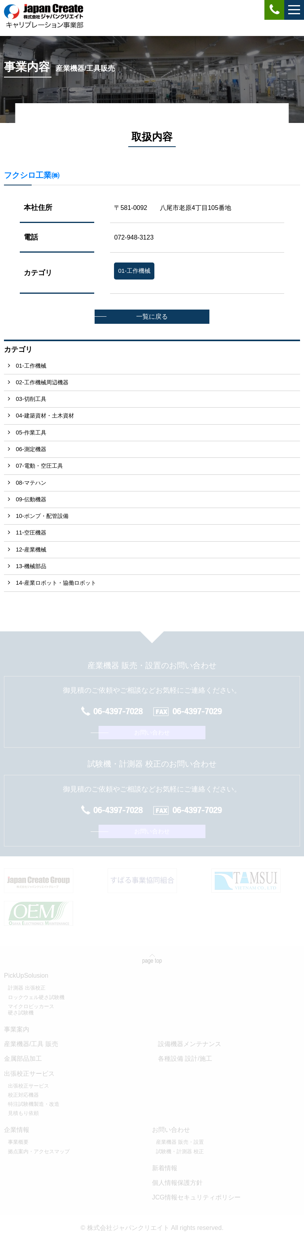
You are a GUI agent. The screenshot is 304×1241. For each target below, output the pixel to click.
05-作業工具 (31, 432)
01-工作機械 (31, 366)
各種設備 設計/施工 (185, 1058)
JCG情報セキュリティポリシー (196, 1197)
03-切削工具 (31, 399)
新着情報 (164, 1168)
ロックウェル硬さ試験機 (36, 997)
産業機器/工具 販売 (31, 1044)
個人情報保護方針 (177, 1182)
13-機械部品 (31, 566)
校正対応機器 (23, 1095)
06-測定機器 (31, 449)
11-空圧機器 (31, 532)
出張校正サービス (28, 1086)
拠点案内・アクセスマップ (39, 1151)
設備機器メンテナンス (189, 1044)
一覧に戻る (152, 316)
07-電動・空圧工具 (39, 466)
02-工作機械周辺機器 (42, 382)
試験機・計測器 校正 (180, 1151)
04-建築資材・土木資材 (45, 415)
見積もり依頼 (23, 1113)
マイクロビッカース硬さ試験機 (31, 1009)
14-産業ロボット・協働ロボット (56, 583)
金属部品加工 (23, 1058)
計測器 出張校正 (27, 988)
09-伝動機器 (31, 499)
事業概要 (18, 1142)
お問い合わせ (152, 732)
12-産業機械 (31, 549)
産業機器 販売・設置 (180, 1142)
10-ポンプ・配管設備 (42, 516)
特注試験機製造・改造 (33, 1104)
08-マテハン (31, 483)
